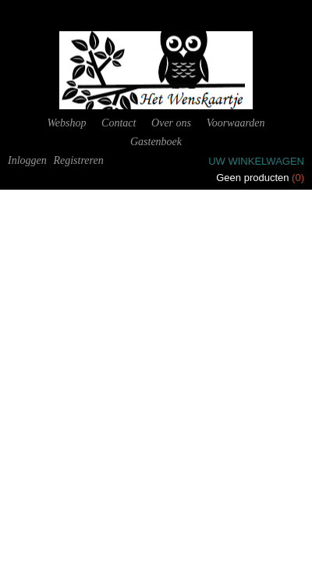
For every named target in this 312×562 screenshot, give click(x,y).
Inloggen (27, 160)
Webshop (66, 123)
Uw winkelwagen (256, 161)
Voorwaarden (236, 123)
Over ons (171, 123)
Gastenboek (156, 142)
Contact (118, 123)
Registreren (78, 160)
